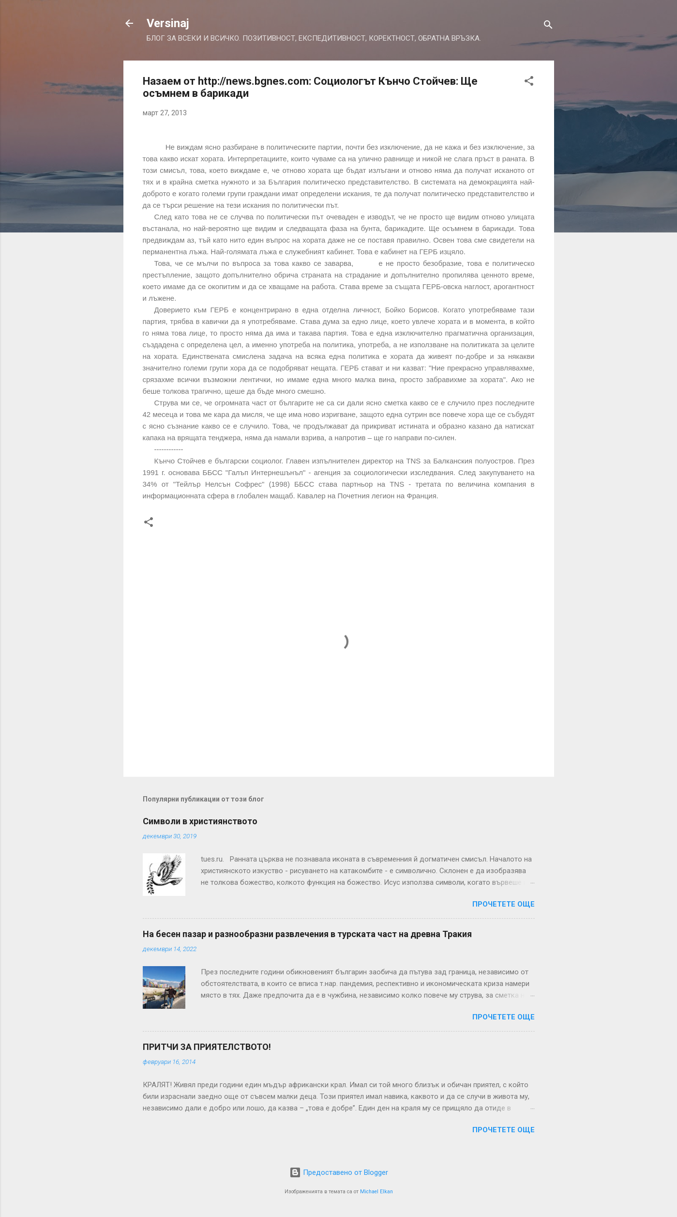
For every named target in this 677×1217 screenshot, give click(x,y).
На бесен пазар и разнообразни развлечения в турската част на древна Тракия (307, 934)
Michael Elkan (376, 1191)
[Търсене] (548, 26)
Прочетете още (503, 904)
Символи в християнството (200, 821)
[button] (529, 82)
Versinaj (168, 23)
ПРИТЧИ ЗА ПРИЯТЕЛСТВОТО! (207, 1047)
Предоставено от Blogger (338, 1172)
